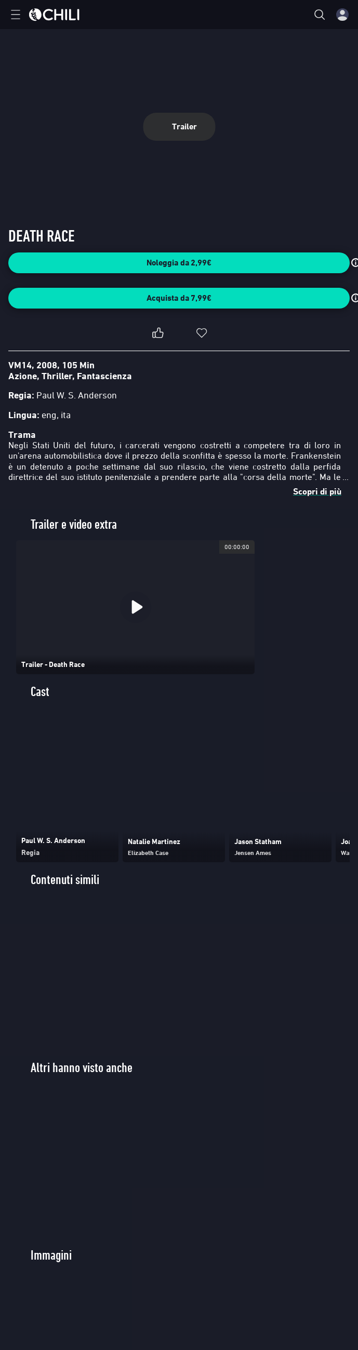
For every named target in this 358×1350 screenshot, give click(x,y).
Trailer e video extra (74, 524)
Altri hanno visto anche (81, 1067)
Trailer (179, 126)
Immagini (51, 1255)
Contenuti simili (65, 879)
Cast (40, 691)
